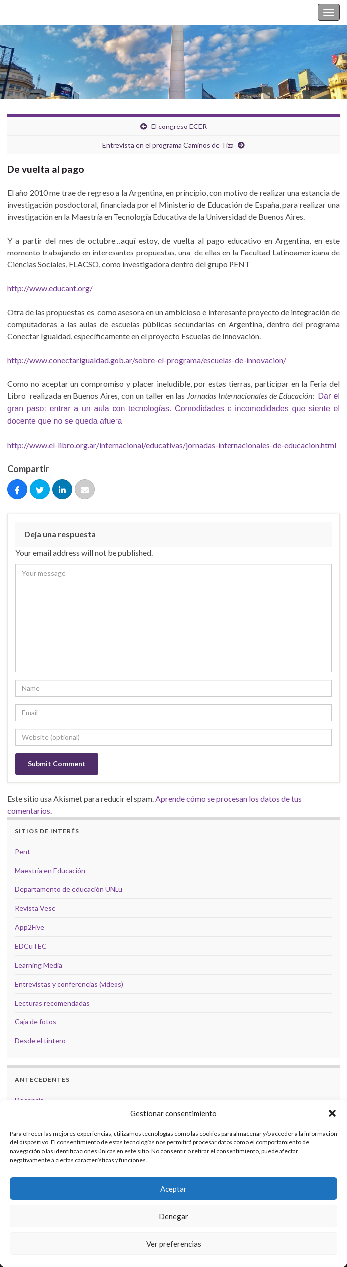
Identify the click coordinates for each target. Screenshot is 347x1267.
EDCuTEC (31, 946)
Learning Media (38, 965)
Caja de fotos (35, 1021)
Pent (22, 851)
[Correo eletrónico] (84, 490)
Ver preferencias (173, 1243)
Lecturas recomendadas (52, 1003)
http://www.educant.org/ (50, 288)
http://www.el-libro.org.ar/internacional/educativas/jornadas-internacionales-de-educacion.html (171, 445)
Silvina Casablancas (40, 12)
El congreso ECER (179, 126)
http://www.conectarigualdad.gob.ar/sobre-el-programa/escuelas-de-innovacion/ (146, 360)
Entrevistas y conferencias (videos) (69, 984)
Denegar (173, 1216)
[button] (332, 1113)
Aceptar (173, 1188)
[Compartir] (17, 490)
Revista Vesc (35, 908)
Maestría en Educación (50, 870)
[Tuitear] (39, 490)
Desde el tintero (40, 1040)
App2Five (29, 927)
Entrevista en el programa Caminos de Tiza (168, 145)
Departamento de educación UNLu (68, 889)
